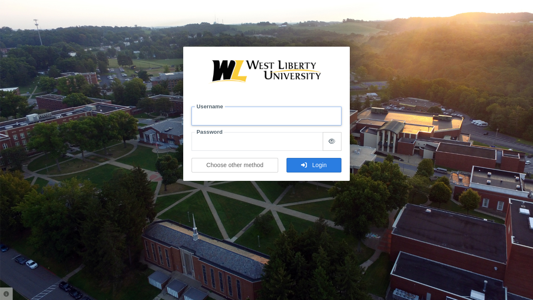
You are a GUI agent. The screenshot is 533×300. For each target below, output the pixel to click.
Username (210, 106)
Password (209, 132)
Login (313, 165)
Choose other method (234, 165)
